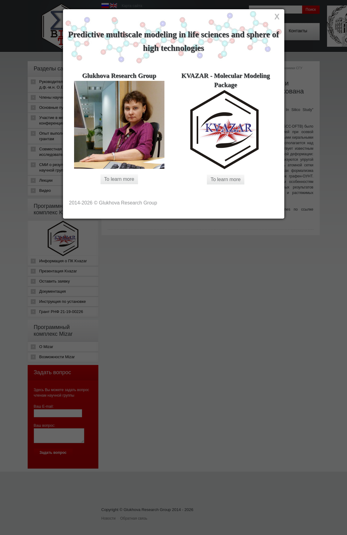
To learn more (119, 179)
